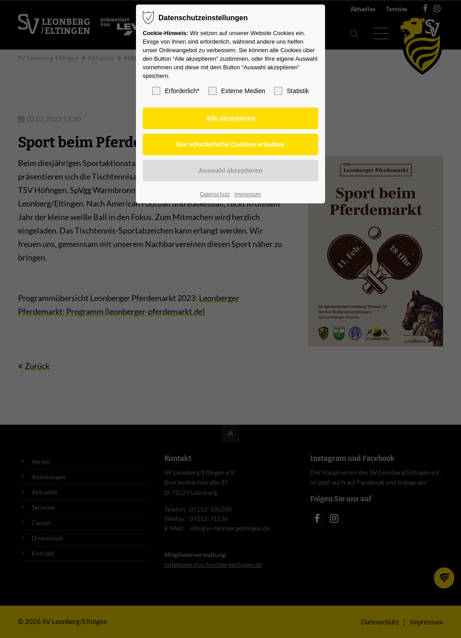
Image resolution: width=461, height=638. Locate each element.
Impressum (247, 194)
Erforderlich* (175, 91)
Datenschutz (215, 194)
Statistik (291, 91)
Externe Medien (236, 91)
